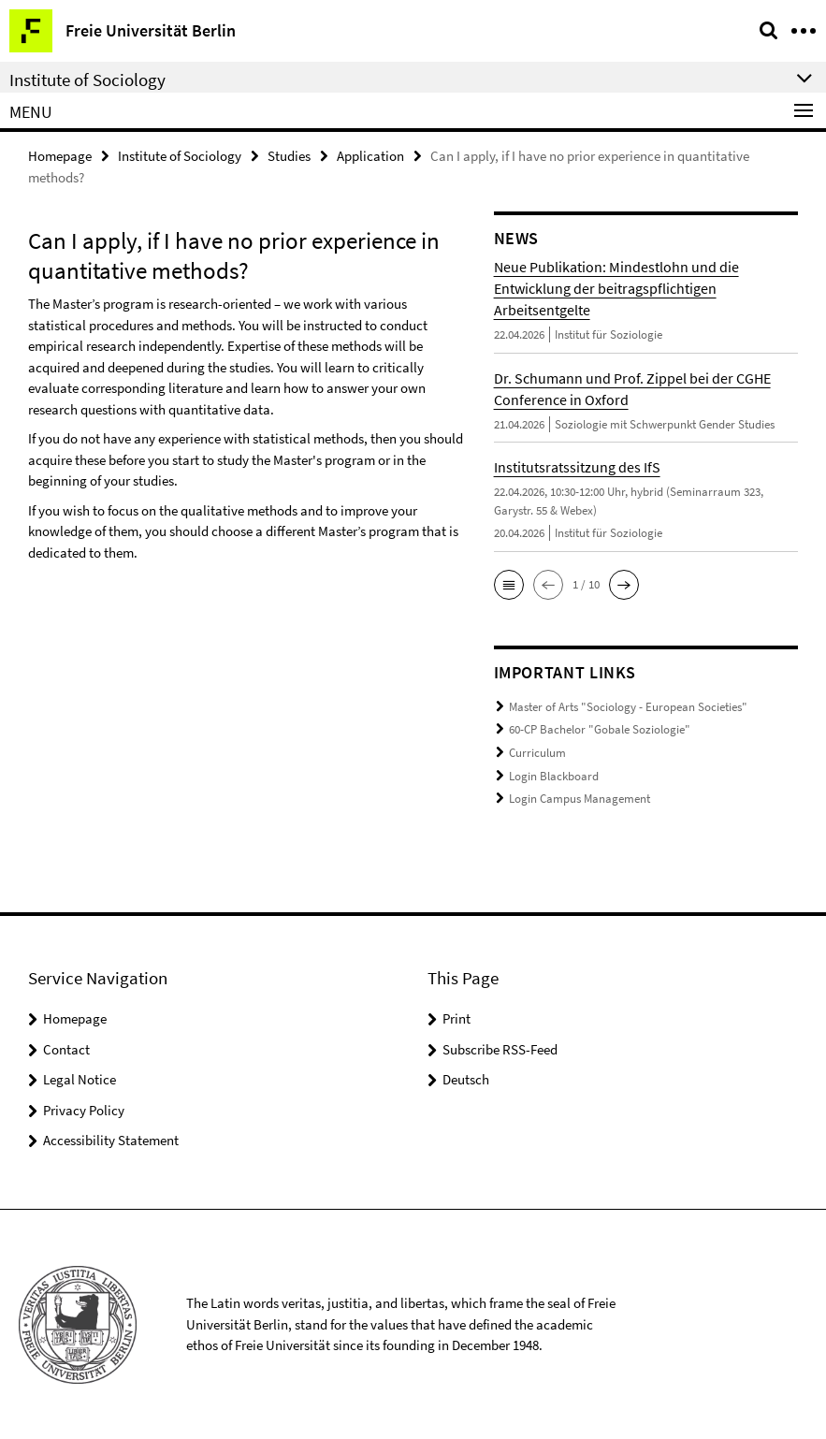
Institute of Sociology (179, 156)
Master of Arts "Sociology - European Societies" (628, 707)
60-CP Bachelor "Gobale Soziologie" (599, 729)
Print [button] (456, 1017)
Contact (66, 1048)
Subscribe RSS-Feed (500, 1048)
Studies (289, 156)
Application (370, 156)
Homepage (60, 156)
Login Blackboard (554, 775)
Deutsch (465, 1078)
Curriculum (537, 753)
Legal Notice (79, 1078)
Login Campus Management (579, 799)
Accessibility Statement (111, 1139)
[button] (509, 584)
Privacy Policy (83, 1109)
